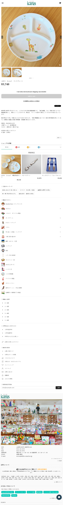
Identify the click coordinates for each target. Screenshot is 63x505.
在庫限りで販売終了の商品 (13, 292)
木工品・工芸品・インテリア (14, 232)
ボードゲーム (9, 218)
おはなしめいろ (10, 264)
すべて (6, 147)
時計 (7, 250)
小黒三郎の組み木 (11, 236)
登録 (59, 387)
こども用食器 (9, 274)
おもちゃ (8, 208)
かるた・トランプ (11, 222)
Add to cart (31, 96)
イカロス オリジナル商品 (13, 213)
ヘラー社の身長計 (11, 255)
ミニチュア (9, 246)
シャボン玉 (9, 269)
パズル (7, 227)
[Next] (61, 37)
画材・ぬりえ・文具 (11, 241)
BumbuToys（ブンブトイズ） (14, 204)
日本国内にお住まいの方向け (31, 101)
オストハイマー (10, 283)
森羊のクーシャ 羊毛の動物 (14, 288)
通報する (59, 137)
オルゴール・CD (10, 260)
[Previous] (2, 37)
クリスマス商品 (10, 278)
